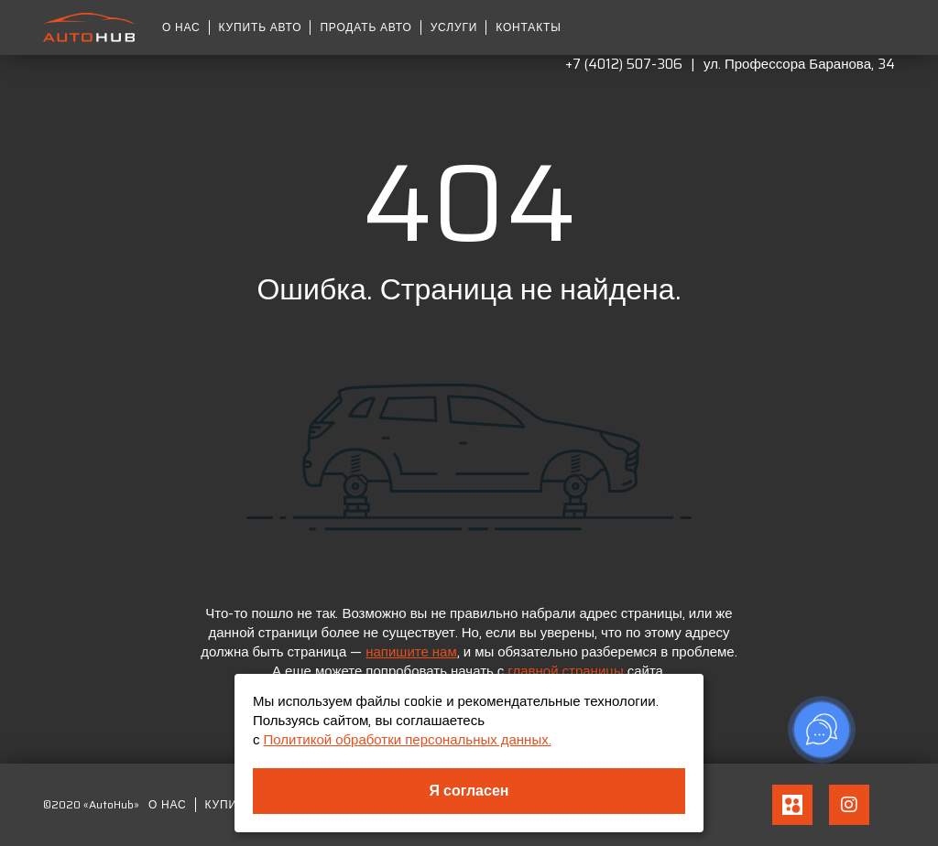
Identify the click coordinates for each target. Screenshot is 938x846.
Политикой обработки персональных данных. (407, 740)
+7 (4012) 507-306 (623, 64)
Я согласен (469, 790)
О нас (181, 27)
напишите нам (411, 652)
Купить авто (260, 27)
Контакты (528, 27)
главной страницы (565, 671)
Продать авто (365, 27)
